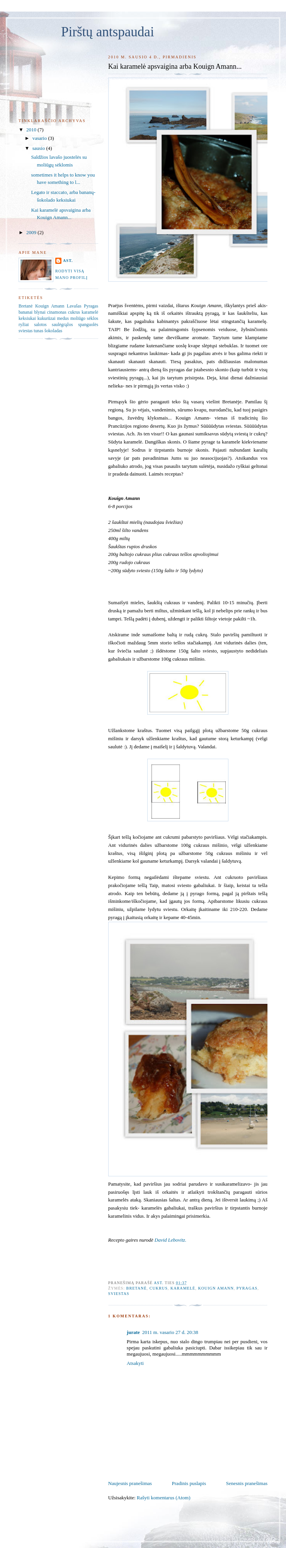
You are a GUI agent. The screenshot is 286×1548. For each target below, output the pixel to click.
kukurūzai (46, 318)
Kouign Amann (215, 1288)
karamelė (182, 1288)
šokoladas (53, 330)
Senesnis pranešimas (246, 1483)
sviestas (118, 1293)
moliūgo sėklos (84, 318)
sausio (39, 148)
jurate (133, 1332)
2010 (31, 130)
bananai (25, 312)
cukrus (159, 1288)
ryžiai (24, 324)
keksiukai (27, 318)
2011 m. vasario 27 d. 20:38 (170, 1332)
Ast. (68, 260)
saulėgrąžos (62, 324)
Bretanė (136, 1288)
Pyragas (247, 1288)
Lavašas (74, 306)
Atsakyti (135, 1363)
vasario (40, 138)
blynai (39, 312)
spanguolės (88, 324)
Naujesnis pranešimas (130, 1483)
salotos (40, 324)
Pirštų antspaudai (107, 31)
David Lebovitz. (170, 1240)
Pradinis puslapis (189, 1483)
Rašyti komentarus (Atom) (164, 1497)
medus (63, 318)
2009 (31, 232)
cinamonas (56, 312)
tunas (38, 330)
